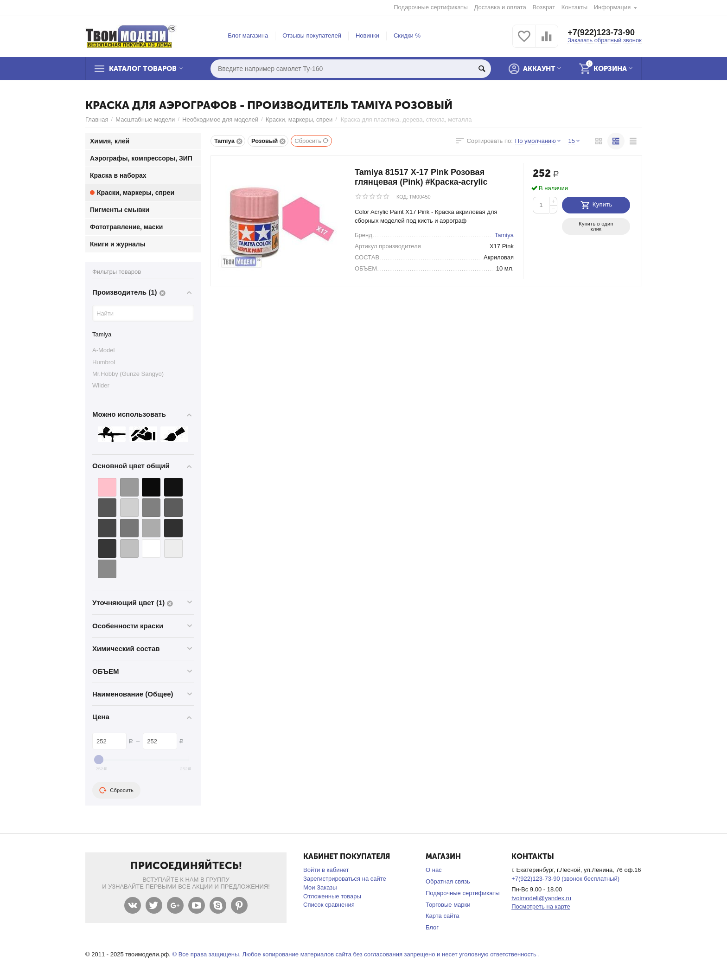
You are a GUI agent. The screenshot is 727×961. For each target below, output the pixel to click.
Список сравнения (329, 904)
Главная (96, 119)
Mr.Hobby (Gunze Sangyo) (128, 373)
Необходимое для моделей (220, 119)
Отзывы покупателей (311, 35)
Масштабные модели (145, 119)
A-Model (103, 350)
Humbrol (103, 362)
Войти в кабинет (326, 869)
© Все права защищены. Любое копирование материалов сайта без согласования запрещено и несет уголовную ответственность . (356, 954)
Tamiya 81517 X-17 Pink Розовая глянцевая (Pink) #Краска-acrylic (421, 177)
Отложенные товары (332, 896)
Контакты (574, 7)
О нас (434, 869)
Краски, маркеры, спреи (299, 119)
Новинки (367, 35)
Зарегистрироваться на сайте (344, 878)
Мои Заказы (320, 887)
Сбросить (311, 140)
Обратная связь (448, 881)
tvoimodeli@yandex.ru (541, 898)
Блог (432, 927)
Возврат (543, 7)
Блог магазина (248, 35)
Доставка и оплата (500, 7)
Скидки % (407, 35)
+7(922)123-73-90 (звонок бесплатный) (565, 878)
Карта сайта (442, 915)
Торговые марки (448, 904)
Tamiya (101, 334)
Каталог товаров (143, 68)
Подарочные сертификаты (431, 7)
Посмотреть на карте (540, 906)
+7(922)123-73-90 (601, 32)
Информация (612, 7)
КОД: (402, 197)
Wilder (100, 385)
